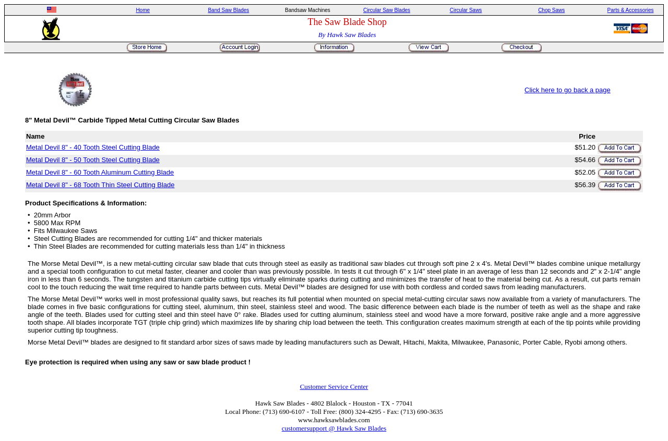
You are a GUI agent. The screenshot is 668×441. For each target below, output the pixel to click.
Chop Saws (551, 10)
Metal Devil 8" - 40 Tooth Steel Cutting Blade (93, 147)
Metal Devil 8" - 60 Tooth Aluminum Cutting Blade (100, 172)
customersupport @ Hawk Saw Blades (334, 428)
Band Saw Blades (228, 10)
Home (143, 10)
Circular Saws (466, 10)
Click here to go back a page (567, 90)
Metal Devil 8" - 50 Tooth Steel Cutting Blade (93, 160)
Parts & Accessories (630, 10)
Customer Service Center (334, 386)
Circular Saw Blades (386, 10)
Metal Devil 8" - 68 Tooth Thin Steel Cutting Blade (100, 185)
